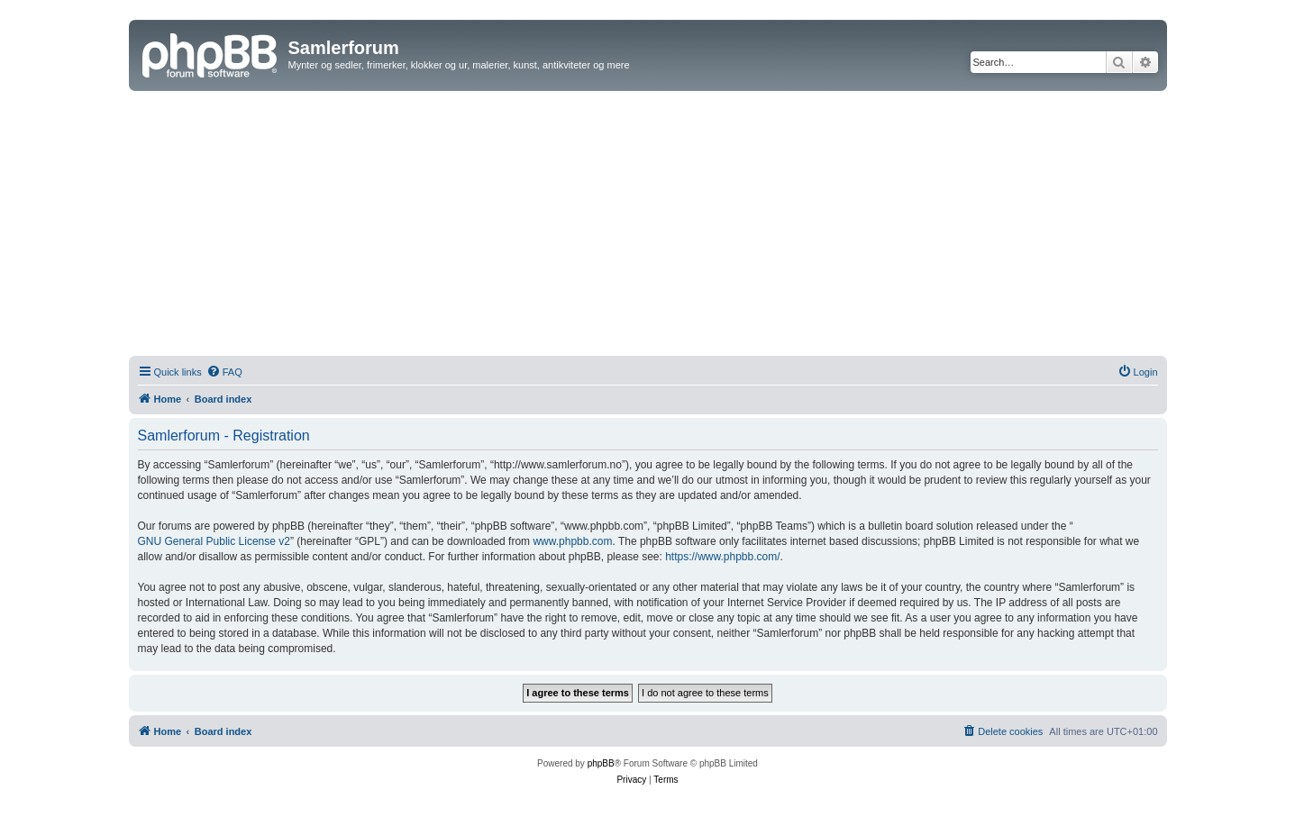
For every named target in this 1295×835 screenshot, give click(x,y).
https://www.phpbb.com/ (722, 556)
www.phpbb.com (572, 541)
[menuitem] (224, 372)
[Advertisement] (648, 226)
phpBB (601, 763)
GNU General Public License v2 (214, 541)
